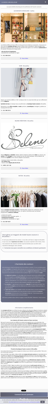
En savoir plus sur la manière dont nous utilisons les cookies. (24, 402)
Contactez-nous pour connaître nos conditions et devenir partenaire (25, 248)
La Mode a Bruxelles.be (9, 2)
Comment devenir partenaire (24, 394)
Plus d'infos (25, 58)
